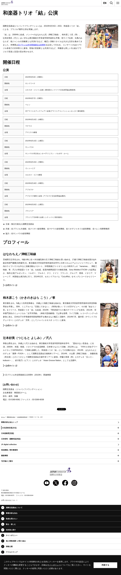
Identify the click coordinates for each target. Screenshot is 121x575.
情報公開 (9, 546)
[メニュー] (118, 3)
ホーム (3, 417)
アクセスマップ (11, 552)
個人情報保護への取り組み (16, 541)
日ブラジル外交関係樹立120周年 (32, 45)
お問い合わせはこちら (8, 500)
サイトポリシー (11, 535)
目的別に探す (11, 530)
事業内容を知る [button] (11, 513)
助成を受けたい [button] (11, 519)
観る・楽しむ (11, 524)
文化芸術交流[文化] (22, 417)
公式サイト (11, 285)
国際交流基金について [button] (14, 508)
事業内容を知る (11, 417)
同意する (105, 565)
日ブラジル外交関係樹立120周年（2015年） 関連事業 (28, 375)
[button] (60, 428)
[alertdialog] (60, 565)
